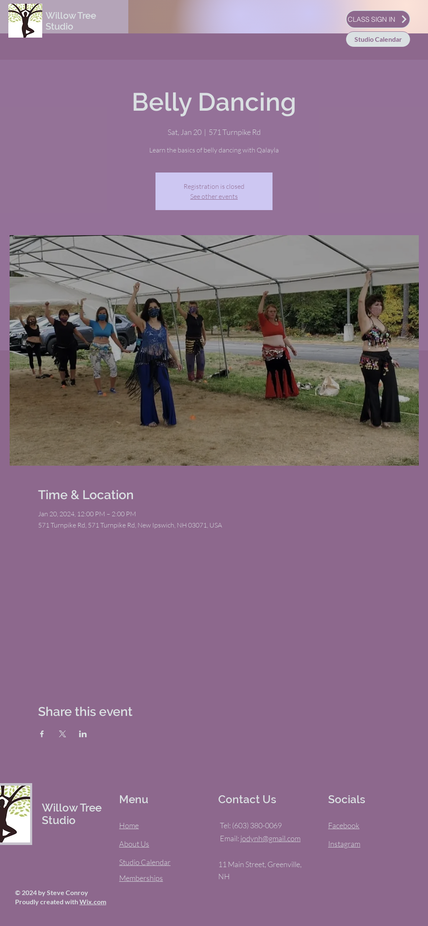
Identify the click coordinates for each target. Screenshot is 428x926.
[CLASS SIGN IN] (378, 19)
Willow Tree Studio (71, 21)
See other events (214, 196)
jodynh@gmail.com (270, 838)
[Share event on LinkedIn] (83, 734)
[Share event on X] (62, 734)
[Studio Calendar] (378, 39)
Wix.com (92, 902)
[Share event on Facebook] (42, 734)
